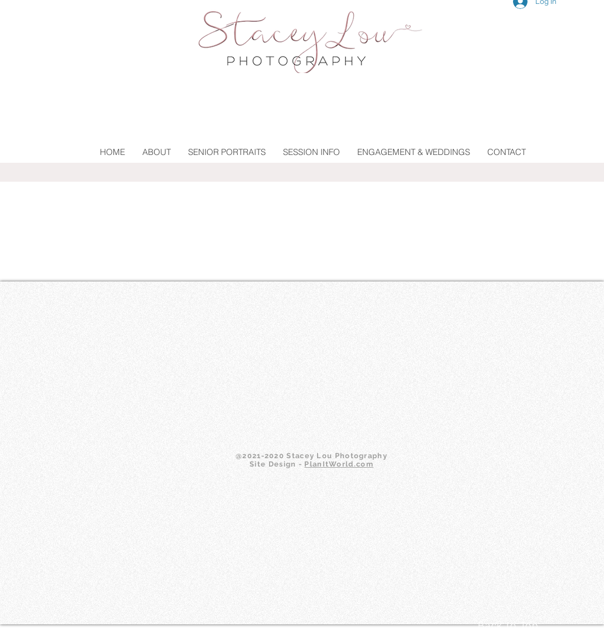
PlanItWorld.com (338, 464)
